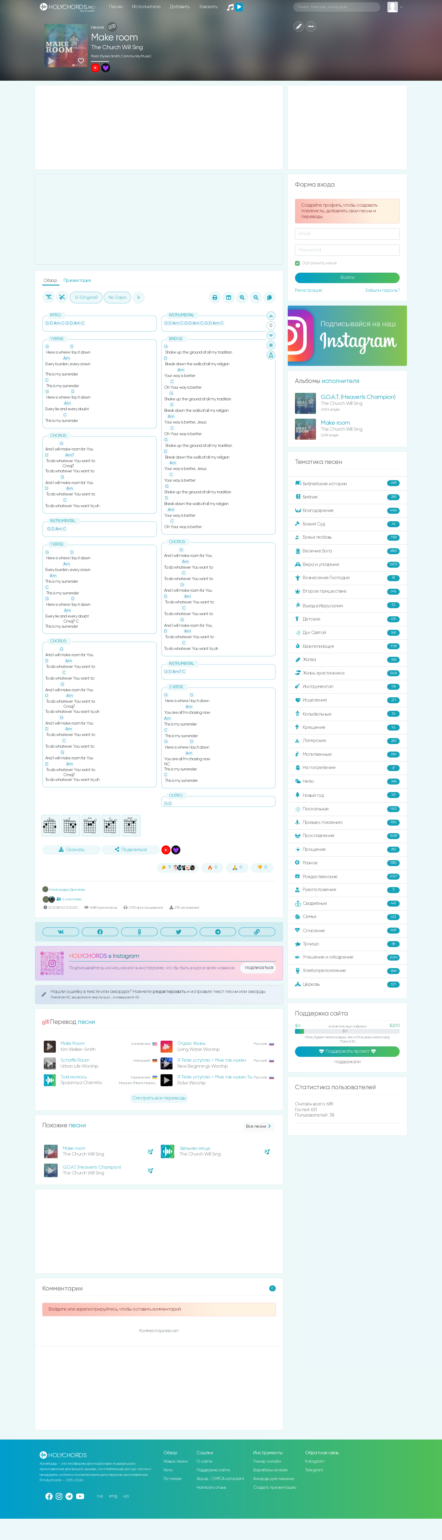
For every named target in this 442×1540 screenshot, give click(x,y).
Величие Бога (347, 551)
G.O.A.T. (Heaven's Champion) (92, 1167)
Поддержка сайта (213, 1470)
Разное (347, 863)
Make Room (73, 1043)
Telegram (314, 1470)
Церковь (347, 985)
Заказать (208, 6)
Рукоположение (347, 890)
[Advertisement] (159, 127)
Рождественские (347, 877)
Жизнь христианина (347, 673)
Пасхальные (347, 809)
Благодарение (347, 511)
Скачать (71, 849)
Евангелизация (347, 646)
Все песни (259, 1126)
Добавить (179, 6)
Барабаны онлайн (270, 1470)
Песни (115, 6)
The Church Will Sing (117, 47)
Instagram (315, 1461)
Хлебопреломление (347, 971)
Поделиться (131, 849)
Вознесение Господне (347, 578)
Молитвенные (347, 755)
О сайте (204, 1461)
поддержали (347, 1062)
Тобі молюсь (74, 1077)
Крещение (347, 728)
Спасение (347, 931)
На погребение (347, 768)
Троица (347, 944)
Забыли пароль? (382, 290)
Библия (347, 497)
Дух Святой (347, 633)
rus (100, 1496)
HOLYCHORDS (88, 956)
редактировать (170, 991)
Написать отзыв (211, 1487)
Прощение (347, 850)
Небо (347, 782)
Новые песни (176, 1461)
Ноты (168, 1470)
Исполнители (146, 6)
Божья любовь (347, 538)
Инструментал (347, 687)
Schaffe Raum (75, 1060)
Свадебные (347, 904)
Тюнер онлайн (267, 1461)
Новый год (347, 795)
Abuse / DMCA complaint (220, 1479)
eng (113, 1496)
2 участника (69, 899)
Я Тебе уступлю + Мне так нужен (211, 1060)
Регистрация (308, 290)
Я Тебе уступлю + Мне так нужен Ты (214, 1077)
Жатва (347, 660)
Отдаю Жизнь (191, 1043)
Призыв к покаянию (347, 823)
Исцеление (347, 700)
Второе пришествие (347, 592)
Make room (74, 1148)
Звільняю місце (194, 1148)
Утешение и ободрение (347, 958)
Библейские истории (347, 483)
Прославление (347, 836)
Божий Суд (347, 524)
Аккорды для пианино (273, 1479)
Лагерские (347, 741)
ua (125, 1496)
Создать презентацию (274, 1487)
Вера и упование (347, 565)
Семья (347, 917)
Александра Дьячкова (63, 890)
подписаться (259, 967)
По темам (173, 1479)
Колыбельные (347, 714)
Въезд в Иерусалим (347, 605)
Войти (347, 277)
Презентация (77, 280)
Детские (347, 619)
